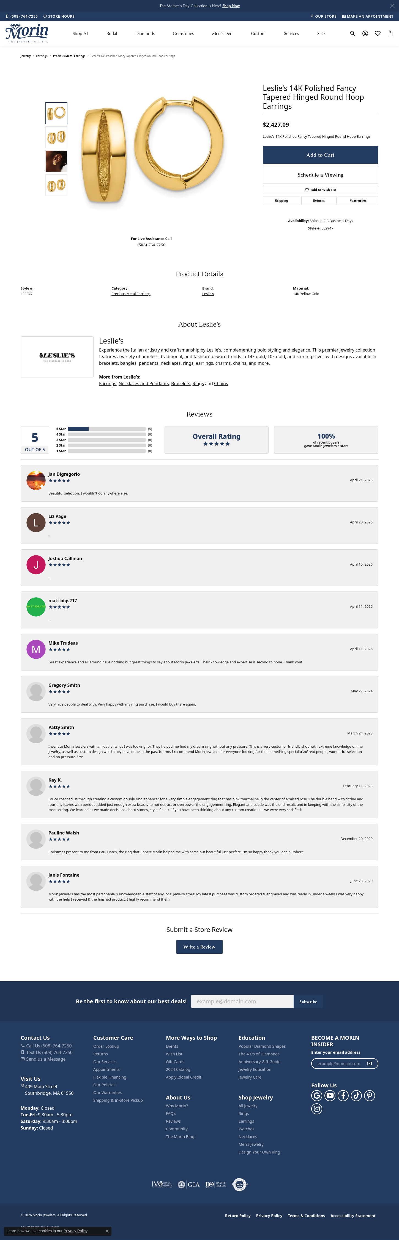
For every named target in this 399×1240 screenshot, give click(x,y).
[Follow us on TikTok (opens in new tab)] (356, 1095)
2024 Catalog (178, 1069)
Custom (258, 33)
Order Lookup (106, 1046)
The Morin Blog (180, 1136)
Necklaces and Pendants (144, 383)
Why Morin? (177, 1105)
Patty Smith (61, 727)
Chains (221, 383)
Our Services (105, 1061)
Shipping (281, 200)
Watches (246, 1128)
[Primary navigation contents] (199, 33)
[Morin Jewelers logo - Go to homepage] (27, 33)
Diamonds (145, 33)
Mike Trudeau (63, 643)
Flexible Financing (109, 1077)
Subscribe (308, 1001)
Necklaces (248, 1136)
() (150, 428)
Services (291, 33)
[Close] (392, 5)
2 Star (61, 445)
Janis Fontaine (64, 875)
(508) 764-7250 (151, 245)
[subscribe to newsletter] (369, 1064)
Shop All (80, 33)
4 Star (61, 434)
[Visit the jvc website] (161, 1185)
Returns (319, 200)
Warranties (358, 200)
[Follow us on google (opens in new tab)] (316, 1095)
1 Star (61, 451)
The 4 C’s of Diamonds (259, 1054)
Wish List (174, 1054)
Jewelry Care (250, 1077)
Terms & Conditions (306, 1215)
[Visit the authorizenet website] (239, 1185)
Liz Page (57, 516)
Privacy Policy (269, 1215)
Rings (198, 383)
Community (177, 1128)
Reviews (173, 1121)
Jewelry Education (255, 1069)
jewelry (26, 56)
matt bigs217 (62, 601)
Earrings (42, 56)
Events (172, 1046)
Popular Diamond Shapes (262, 1046)
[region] (152, 149)
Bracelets (180, 383)
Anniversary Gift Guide (259, 1061)
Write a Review (199, 946)
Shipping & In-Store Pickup (118, 1100)
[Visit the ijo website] (215, 1185)
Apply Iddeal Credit (183, 1077)
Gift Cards (175, 1061)
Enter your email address (335, 1052)
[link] (22, 16)
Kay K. (55, 780)
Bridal (111, 33)
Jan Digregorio (64, 474)
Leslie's (208, 293)
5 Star (61, 428)
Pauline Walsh (63, 833)
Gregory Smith (64, 685)
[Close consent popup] (107, 1231)
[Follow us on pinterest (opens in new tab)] (369, 1095)
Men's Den (222, 33)
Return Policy (238, 1215)
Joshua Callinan (65, 558)
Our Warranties (107, 1092)
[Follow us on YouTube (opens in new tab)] (329, 1095)
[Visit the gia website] (189, 1185)
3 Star (61, 439)
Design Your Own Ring (259, 1152)
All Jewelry (248, 1105)
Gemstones (183, 33)
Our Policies (104, 1084)
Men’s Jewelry (251, 1144)
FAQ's (171, 1113)
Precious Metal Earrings (69, 56)
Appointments (106, 1069)
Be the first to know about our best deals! (131, 1001)
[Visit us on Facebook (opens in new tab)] (343, 1095)
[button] (231, 5)
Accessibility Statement (353, 1215)
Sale (321, 33)
